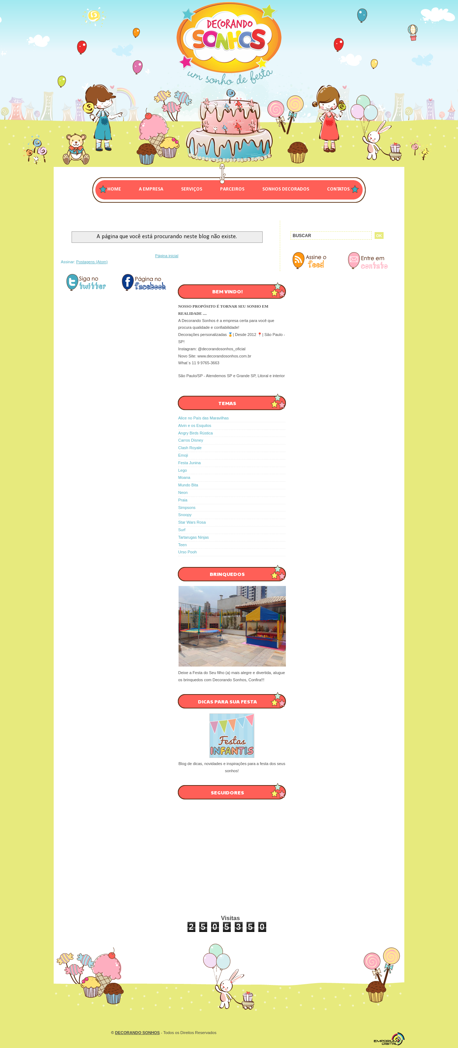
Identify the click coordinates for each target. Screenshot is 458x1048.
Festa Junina (189, 463)
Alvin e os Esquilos (194, 425)
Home (114, 189)
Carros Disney (190, 440)
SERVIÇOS (191, 189)
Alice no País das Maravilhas (203, 418)
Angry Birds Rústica (195, 433)
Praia (182, 500)
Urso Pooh (187, 552)
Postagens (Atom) (92, 262)
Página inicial (167, 256)
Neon (182, 492)
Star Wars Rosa (192, 522)
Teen (182, 545)
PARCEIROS (232, 189)
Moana (184, 477)
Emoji (183, 455)
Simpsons (186, 507)
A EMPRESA (151, 189)
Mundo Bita (188, 485)
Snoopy (184, 515)
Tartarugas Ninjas (193, 537)
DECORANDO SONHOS (137, 1032)
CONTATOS (338, 189)
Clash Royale (189, 448)
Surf (181, 530)
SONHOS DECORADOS (285, 189)
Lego (182, 470)
